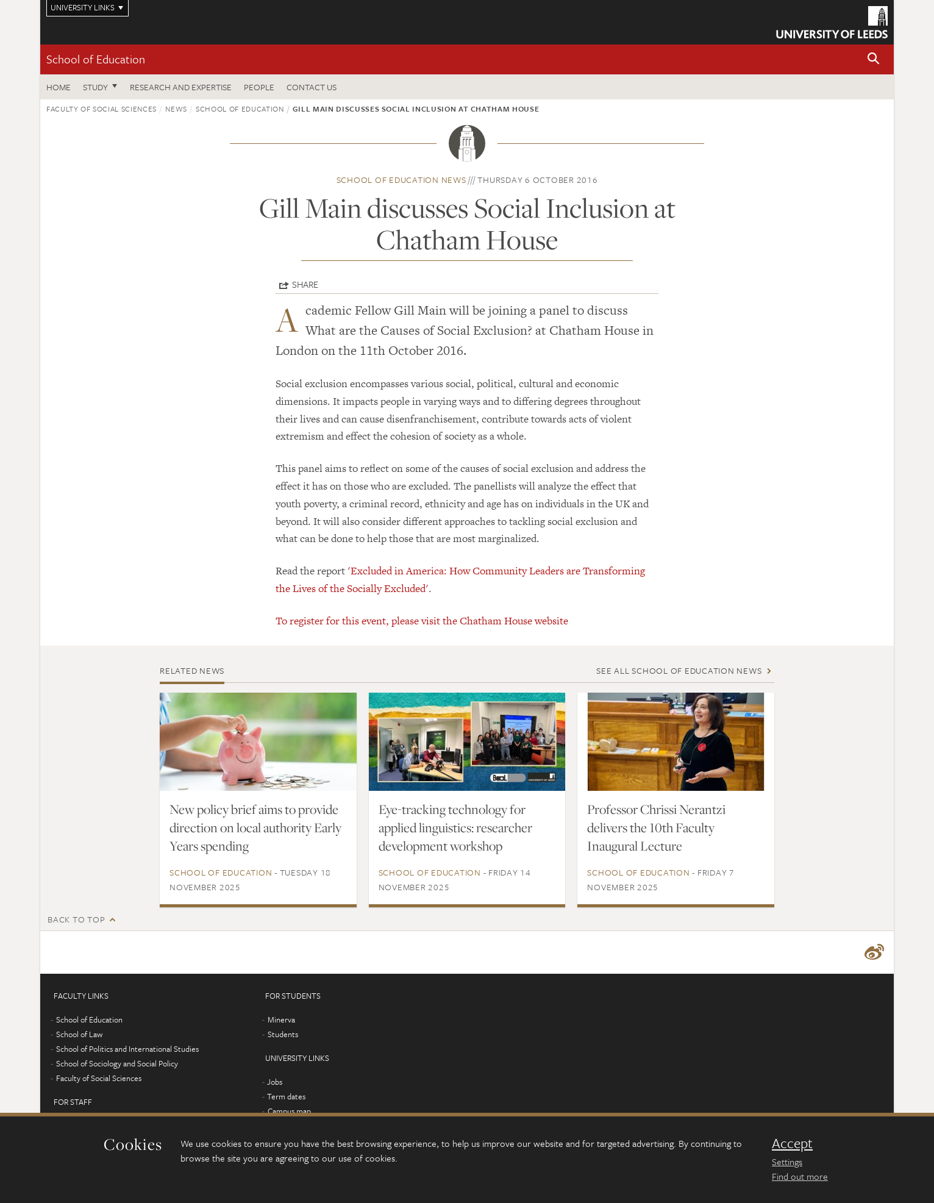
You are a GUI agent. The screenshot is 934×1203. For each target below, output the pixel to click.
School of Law (79, 1034)
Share (305, 284)
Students (283, 1034)
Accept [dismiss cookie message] (792, 1143)
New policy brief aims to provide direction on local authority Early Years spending (255, 827)
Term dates (286, 1096)
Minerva (281, 1019)
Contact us (312, 86)
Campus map (289, 1111)
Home (58, 86)
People (259, 86)
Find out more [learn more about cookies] (800, 1176)
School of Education (95, 59)
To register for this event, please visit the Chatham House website (422, 620)
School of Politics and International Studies (127, 1049)
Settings (787, 1161)
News (176, 108)
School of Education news (401, 179)
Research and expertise (181, 86)
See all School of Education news (678, 670)
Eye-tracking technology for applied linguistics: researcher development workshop (455, 827)
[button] (874, 59)
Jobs (274, 1082)
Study (95, 86)
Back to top (76, 919)
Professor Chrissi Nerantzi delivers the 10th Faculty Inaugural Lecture (656, 827)
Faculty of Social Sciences (101, 108)
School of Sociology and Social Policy (117, 1063)
